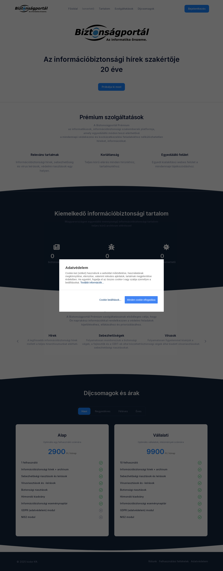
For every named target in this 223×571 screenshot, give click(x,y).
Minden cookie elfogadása (141, 299)
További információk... (92, 282)
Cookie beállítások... (110, 299)
